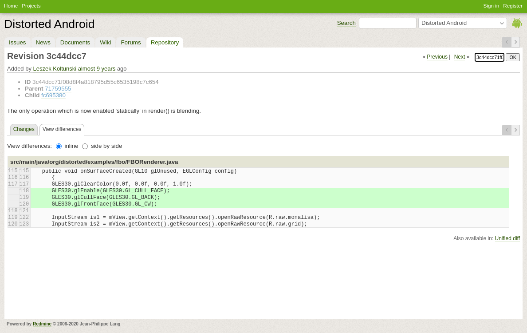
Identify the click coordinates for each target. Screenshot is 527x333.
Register (513, 5)
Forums (131, 42)
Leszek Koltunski (55, 68)
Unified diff (507, 238)
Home (11, 5)
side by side (102, 146)
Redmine (42, 323)
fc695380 (53, 95)
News (43, 42)
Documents (75, 42)
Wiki (105, 42)
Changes (24, 129)
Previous (437, 57)
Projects (31, 5)
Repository (165, 42)
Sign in (491, 5)
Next (459, 57)
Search (346, 23)
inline (67, 146)
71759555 (58, 88)
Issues (17, 42)
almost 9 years (97, 68)
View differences (62, 129)
